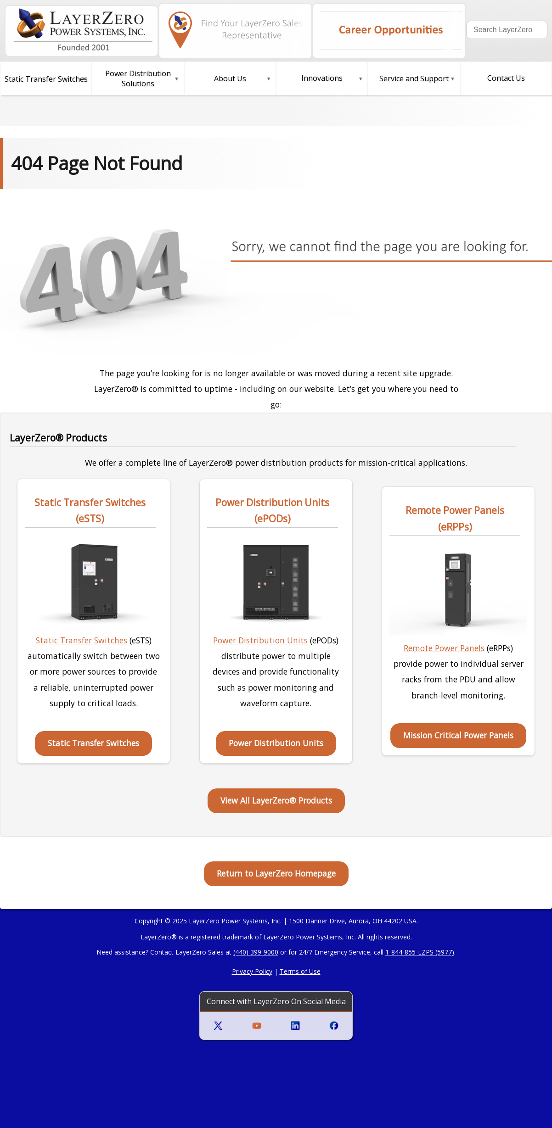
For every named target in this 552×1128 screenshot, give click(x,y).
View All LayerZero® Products (276, 800)
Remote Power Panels (444, 647)
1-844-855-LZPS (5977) (419, 952)
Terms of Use (300, 971)
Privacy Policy (252, 971)
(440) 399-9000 (255, 952)
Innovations (322, 78)
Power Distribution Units (260, 640)
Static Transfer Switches (81, 640)
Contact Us (506, 78)
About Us (230, 78)
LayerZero (156, 937)
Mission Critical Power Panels (458, 735)
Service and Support (414, 78)
